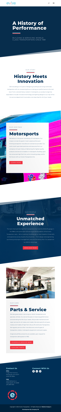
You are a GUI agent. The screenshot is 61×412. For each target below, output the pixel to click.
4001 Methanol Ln (11, 381)
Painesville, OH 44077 (12, 374)
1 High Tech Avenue (12, 372)
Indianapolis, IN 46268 (12, 383)
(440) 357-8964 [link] (10, 376)
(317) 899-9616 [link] (10, 384)
